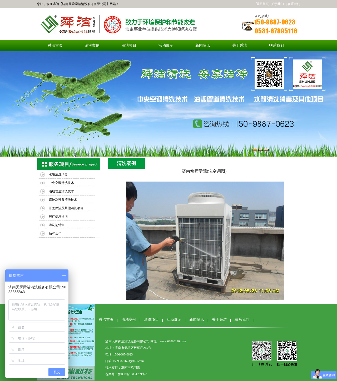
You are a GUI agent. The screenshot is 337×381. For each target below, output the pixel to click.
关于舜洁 (239, 45)
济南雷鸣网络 (130, 367)
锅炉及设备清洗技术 (63, 200)
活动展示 (165, 45)
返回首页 (262, 4)
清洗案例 (92, 45)
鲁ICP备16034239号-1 (133, 374)
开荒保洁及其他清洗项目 (66, 208)
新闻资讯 (202, 45)
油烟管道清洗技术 (61, 191)
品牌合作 (55, 233)
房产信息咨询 (58, 216)
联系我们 (276, 45)
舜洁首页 (55, 45)
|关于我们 (277, 4)
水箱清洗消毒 (58, 174)
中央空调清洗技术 (61, 183)
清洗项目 (129, 45)
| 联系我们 (292, 4)
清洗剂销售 (57, 225)
